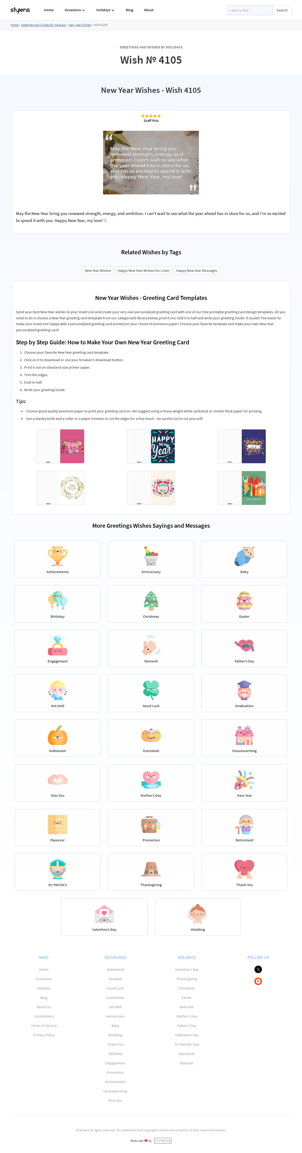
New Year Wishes (80, 25)
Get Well (115, 1006)
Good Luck (115, 988)
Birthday (115, 1053)
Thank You (115, 1044)
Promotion (115, 1072)
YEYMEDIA (163, 1140)
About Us (44, 1006)
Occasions (44, 978)
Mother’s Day (187, 1016)
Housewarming (115, 1091)
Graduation (115, 997)
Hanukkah (187, 1053)
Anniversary (115, 1016)
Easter (187, 997)
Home (49, 9)
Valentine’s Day (187, 969)
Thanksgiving (186, 978)
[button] (75, 10)
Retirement (115, 969)
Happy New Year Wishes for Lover (144, 270)
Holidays (44, 988)
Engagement (115, 1063)
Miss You (115, 1100)
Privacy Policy (44, 1035)
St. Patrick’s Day (187, 1044)
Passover (187, 1063)
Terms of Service (44, 1025)
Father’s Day (186, 1025)
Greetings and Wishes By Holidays (43, 25)
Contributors (44, 1016)
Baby (115, 1025)
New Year (187, 1006)
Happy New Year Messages (196, 270)
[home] (20, 10)
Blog (129, 9)
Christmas (187, 988)
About (149, 9)
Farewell (115, 978)
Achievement (115, 1081)
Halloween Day (186, 1035)
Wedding (115, 1035)
